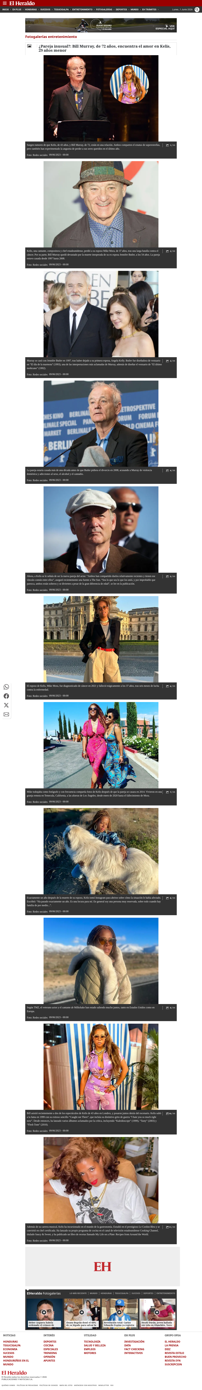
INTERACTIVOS (133, 1353)
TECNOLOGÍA (92, 1341)
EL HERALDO (172, 1341)
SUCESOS (136, 1293)
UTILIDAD (90, 1335)
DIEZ (167, 1349)
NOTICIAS (9, 1335)
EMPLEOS (89, 1349)
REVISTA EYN (173, 1360)
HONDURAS (106, 1293)
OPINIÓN (49, 1357)
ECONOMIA (10, 1349)
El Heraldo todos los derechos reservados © (24, 1377)
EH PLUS (129, 1335)
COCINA (48, 1345)
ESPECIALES (51, 1349)
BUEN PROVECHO (175, 1357)
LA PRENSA (171, 1345)
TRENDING (50, 1353)
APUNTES (49, 1360)
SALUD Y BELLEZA (95, 1345)
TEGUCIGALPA (121, 1293)
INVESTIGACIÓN (134, 1341)
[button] (6, 686)
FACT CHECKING (134, 1349)
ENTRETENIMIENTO (166, 1293)
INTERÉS (49, 1335)
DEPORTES (148, 1293)
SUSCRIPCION (173, 1364)
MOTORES (90, 1353)
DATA (127, 1345)
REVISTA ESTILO (174, 1353)
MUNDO (94, 1293)
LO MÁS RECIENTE (78, 1293)
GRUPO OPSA (173, 1335)
